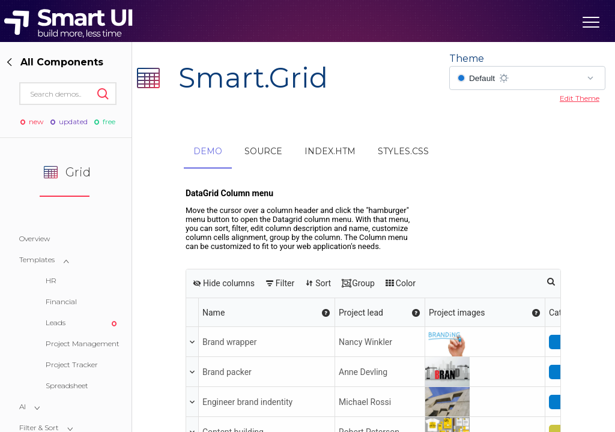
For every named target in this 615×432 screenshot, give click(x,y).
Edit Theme (579, 98)
